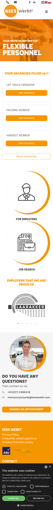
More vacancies (27, 156)
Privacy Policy (10, 435)
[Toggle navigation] (46, 12)
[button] (26, 505)
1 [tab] (18, 323)
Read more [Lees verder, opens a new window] (26, 480)
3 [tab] (26, 323)
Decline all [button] (38, 498)
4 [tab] (30, 323)
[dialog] (26, 486)
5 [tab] (35, 323)
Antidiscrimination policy (17, 442)
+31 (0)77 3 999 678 (18, 392)
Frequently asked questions (19, 438)
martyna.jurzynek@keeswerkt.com (28, 398)
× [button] (50, 467)
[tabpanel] (26, 305)
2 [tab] (22, 323)
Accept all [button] (13, 498)
